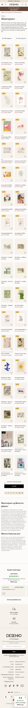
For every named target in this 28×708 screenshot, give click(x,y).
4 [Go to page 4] (16, 493)
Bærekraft (11, 672)
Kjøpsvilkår (18, 669)
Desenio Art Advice (20, 661)
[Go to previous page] (5, 493)
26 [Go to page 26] (19, 493)
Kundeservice (18, 664)
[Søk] (5, 4)
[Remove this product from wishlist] (11, 58)
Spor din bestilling (19, 667)
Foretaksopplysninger (8, 667)
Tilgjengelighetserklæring (7, 674)
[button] (20, 701)
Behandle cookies (19, 677)
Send (14, 651)
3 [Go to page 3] (13, 493)
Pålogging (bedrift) (9, 681)
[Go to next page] (22, 493)
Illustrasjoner (18, 12)
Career (12, 669)
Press (12, 664)
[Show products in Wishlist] (22, 4)
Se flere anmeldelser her (14, 599)
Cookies (17, 674)
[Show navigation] (2, 4)
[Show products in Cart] (25, 4)
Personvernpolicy (13, 655)
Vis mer (14, 486)
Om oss (12, 661)
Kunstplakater (9, 12)
